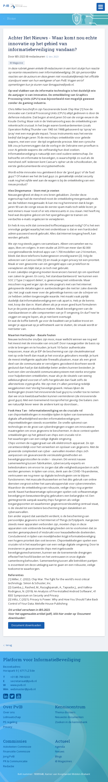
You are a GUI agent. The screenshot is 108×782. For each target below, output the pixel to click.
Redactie (8, 766)
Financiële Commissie (16, 751)
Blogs (58, 756)
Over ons (9, 712)
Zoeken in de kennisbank (71, 722)
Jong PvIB (9, 756)
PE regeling (10, 722)
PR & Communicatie (15, 761)
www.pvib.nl (18, 685)
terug (9, 645)
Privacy (7, 727)
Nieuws (59, 751)
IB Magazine (16, 62)
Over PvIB (13, 706)
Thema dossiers (65, 712)
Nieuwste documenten (69, 717)
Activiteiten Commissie (17, 746)
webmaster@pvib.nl (23, 689)
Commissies (15, 741)
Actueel (62, 741)
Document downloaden (26, 625)
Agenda (60, 746)
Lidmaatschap (12, 717)
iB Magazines (63, 761)
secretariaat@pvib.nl (23, 681)
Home (11, 18)
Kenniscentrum (70, 706)
